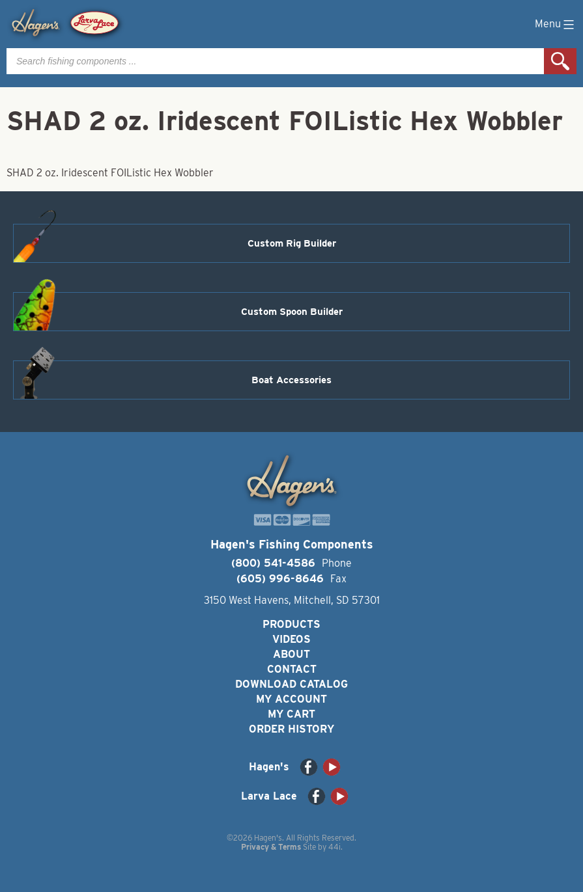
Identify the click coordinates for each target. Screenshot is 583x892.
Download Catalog (291, 684)
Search (560, 61)
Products (291, 624)
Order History (291, 729)
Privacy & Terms (271, 847)
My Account (291, 699)
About (291, 654)
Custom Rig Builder (292, 243)
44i (334, 847)
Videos (291, 639)
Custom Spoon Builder (292, 312)
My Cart (291, 714)
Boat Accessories (291, 380)
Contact (292, 669)
